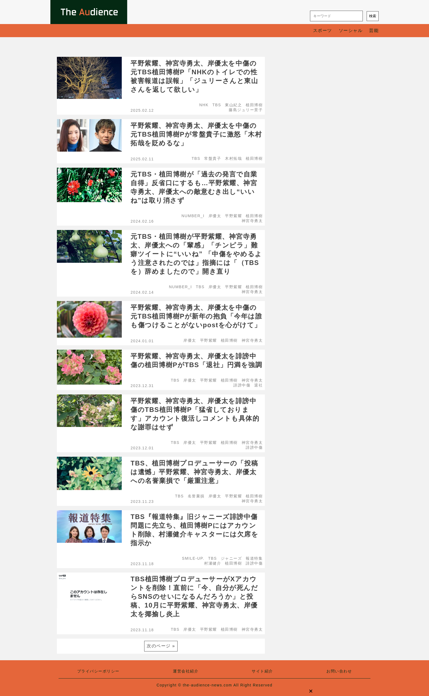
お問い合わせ (339, 671)
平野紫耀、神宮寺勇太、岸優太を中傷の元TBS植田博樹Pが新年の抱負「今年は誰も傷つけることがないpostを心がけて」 (196, 316)
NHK (203, 105)
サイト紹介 (262, 671)
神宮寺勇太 (252, 221)
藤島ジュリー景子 (246, 110)
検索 (372, 16)
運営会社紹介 (185, 671)
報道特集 (254, 558)
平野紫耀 (233, 216)
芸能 (374, 30)
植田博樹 (254, 105)
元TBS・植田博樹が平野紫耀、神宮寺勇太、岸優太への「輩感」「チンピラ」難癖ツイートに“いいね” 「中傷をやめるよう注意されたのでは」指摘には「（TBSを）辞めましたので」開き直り (196, 254)
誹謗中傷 (241, 385)
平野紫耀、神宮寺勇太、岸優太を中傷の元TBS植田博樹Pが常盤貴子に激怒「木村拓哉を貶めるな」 (196, 134)
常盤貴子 (212, 158)
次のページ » (161, 646)
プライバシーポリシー (98, 671)
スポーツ (322, 30)
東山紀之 (233, 105)
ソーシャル (351, 30)
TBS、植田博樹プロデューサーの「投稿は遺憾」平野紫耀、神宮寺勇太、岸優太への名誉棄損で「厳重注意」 (194, 471)
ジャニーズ (231, 558)
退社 (258, 385)
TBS (216, 105)
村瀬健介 (212, 563)
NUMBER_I (192, 216)
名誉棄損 (196, 496)
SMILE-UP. (193, 558)
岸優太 (214, 216)
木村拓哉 (233, 158)
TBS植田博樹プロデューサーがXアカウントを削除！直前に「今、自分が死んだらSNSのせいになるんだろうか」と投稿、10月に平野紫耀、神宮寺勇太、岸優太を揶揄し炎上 (194, 596)
